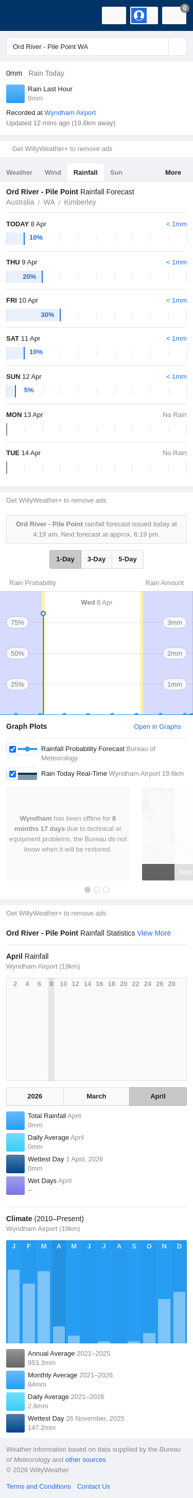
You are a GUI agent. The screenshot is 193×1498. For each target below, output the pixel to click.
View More (154, 933)
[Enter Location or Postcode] (96, 46)
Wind (53, 172)
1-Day (65, 559)
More (173, 172)
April (158, 1096)
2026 (34, 1096)
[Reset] (159, 46)
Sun (116, 172)
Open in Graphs (157, 726)
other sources (85, 1459)
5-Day (127, 559)
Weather (19, 172)
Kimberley (80, 202)
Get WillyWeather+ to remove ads (62, 149)
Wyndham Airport (70, 112)
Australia (20, 202)
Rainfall (86, 172)
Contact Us (93, 1486)
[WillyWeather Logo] (23, 15)
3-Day (96, 559)
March (96, 1096)
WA (49, 202)
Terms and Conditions (38, 1486)
